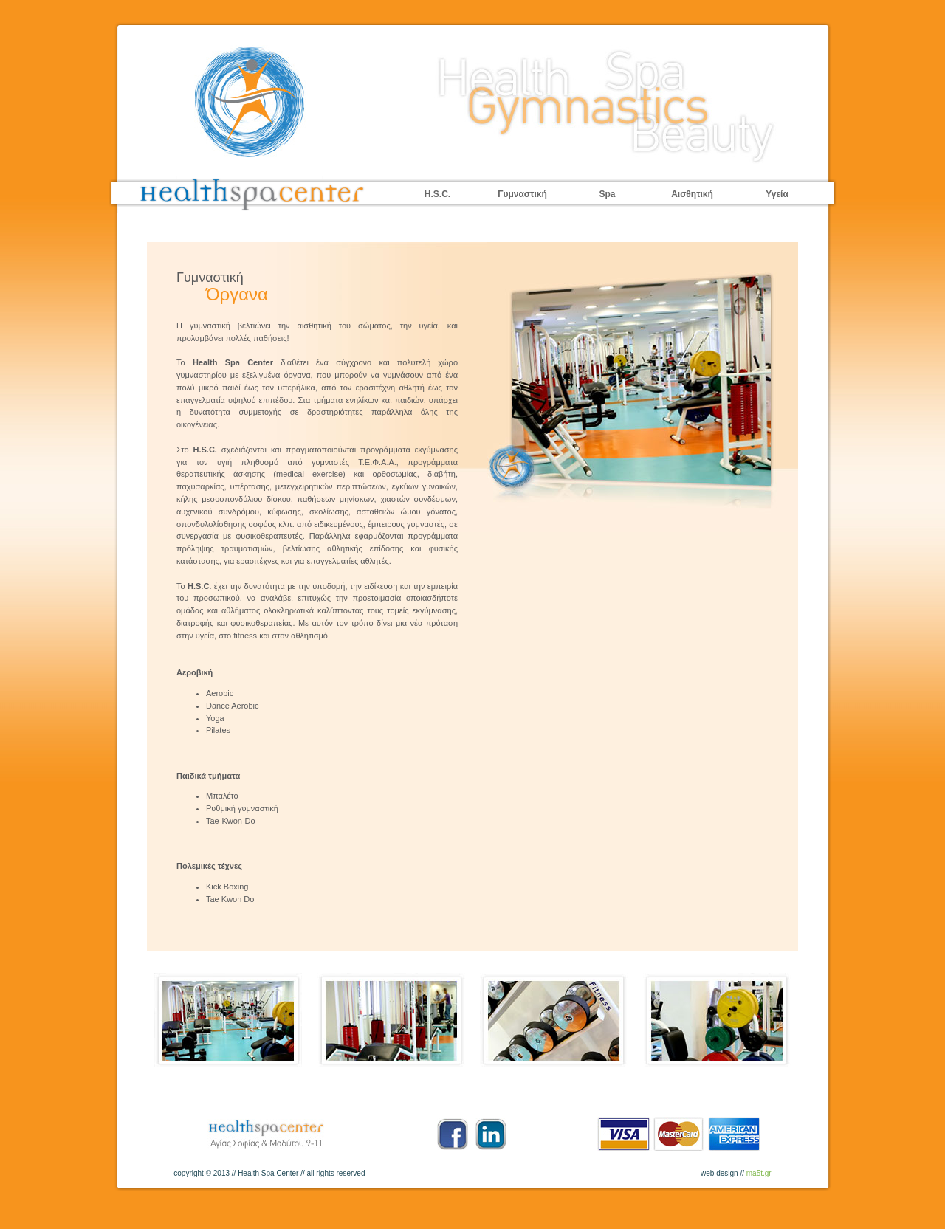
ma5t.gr (759, 1173)
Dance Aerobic (232, 705)
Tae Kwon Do (230, 899)
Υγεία (777, 194)
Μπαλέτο (222, 795)
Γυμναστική (522, 194)
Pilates (218, 730)
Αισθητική (692, 194)
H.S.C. (437, 194)
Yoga (215, 718)
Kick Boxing (227, 886)
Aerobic (219, 693)
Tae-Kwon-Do (230, 820)
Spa (607, 194)
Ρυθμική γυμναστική (242, 808)
